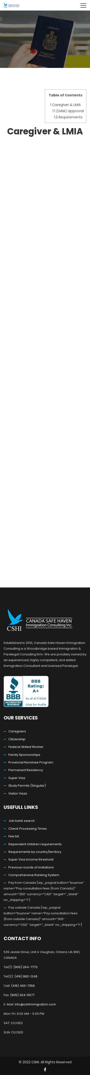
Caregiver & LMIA (65, 104)
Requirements (68, 117)
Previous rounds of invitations (31, 867)
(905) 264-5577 (22, 995)
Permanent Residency (25, 770)
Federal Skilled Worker (25, 747)
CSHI (35, 1062)
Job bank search (21, 820)
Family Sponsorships (24, 754)
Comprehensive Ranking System (33, 875)
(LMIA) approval (68, 111)
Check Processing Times (27, 828)
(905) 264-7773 (25, 967)
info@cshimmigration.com (35, 1004)
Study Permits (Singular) (27, 785)
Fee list (13, 836)
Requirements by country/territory (34, 852)
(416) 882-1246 (25, 976)
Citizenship (16, 739)
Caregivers (17, 731)
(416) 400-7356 (23, 985)
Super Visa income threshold (31, 859)
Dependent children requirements (35, 844)
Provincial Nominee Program (30, 762)
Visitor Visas (17, 793)
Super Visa (16, 778)
